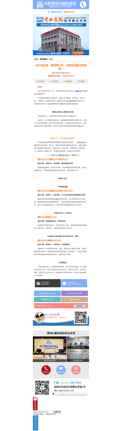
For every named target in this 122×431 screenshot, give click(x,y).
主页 (36, 59)
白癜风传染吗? (74, 299)
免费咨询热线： (61, 12)
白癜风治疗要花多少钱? (47, 293)
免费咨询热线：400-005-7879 (61, 76)
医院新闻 (43, 59)
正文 (51, 59)
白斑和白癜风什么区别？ (44, 306)
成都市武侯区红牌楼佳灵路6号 (61, 73)
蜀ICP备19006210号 (64, 390)
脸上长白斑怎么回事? (74, 293)
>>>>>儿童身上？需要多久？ (62, 155)
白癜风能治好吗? (47, 299)
